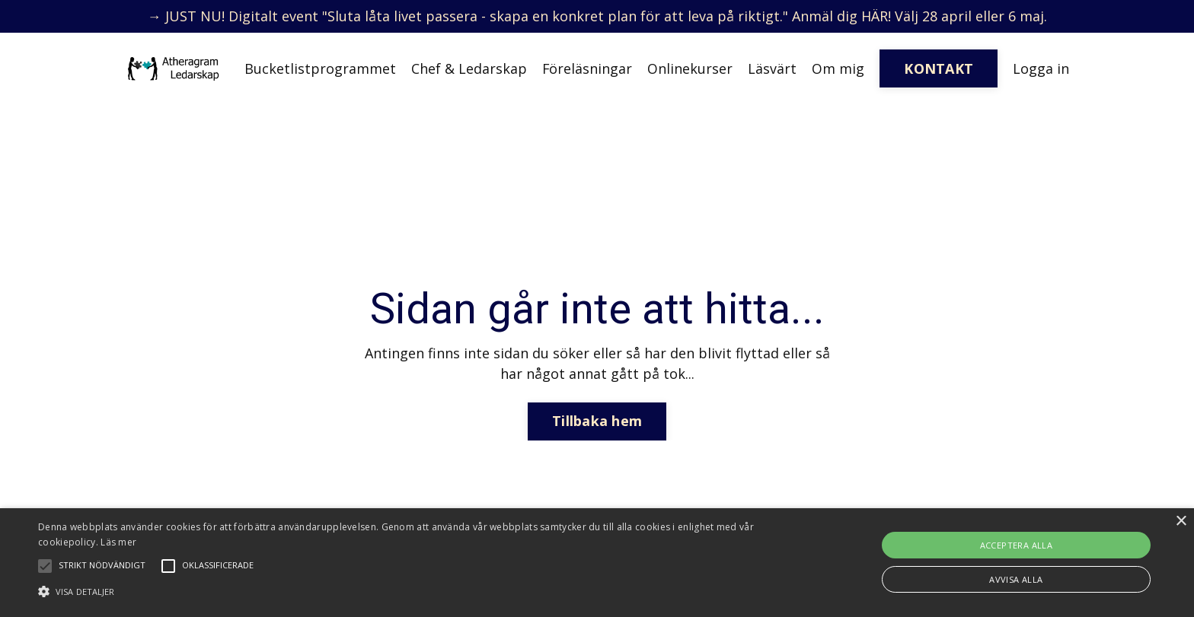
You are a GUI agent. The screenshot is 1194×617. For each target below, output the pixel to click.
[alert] (597, 562)
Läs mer (118, 542)
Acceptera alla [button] (1016, 545)
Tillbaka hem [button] (597, 421)
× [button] (1180, 521)
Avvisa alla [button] (1015, 579)
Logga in (1041, 68)
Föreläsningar (586, 68)
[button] (401, 591)
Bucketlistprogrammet (319, 68)
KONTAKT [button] (938, 68)
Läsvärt (772, 68)
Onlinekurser (690, 68)
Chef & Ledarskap (468, 68)
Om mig (838, 68)
